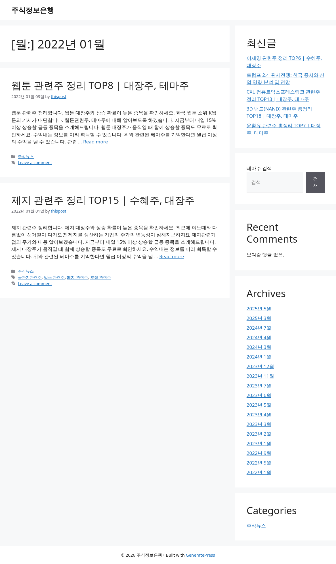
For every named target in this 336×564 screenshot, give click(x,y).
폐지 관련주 (77, 277)
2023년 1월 (259, 443)
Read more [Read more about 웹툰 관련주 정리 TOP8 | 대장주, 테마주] (95, 141)
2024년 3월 (259, 347)
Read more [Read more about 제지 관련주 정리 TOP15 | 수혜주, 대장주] (171, 256)
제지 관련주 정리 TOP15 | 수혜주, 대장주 (103, 200)
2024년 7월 (259, 328)
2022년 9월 (259, 453)
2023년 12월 (260, 366)
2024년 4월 (259, 337)
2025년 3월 (259, 318)
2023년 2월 (259, 434)
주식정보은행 (32, 10)
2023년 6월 (259, 395)
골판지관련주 (30, 277)
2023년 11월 (260, 376)
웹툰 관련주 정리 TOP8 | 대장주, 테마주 (100, 85)
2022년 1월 (259, 472)
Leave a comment (35, 162)
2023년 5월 (259, 405)
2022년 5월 (259, 462)
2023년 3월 (259, 424)
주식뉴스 (26, 156)
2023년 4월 (259, 414)
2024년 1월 (259, 356)
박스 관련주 (54, 277)
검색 (315, 182)
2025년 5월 (259, 308)
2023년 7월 (259, 385)
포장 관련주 (100, 277)
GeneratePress (200, 555)
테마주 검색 (259, 168)
